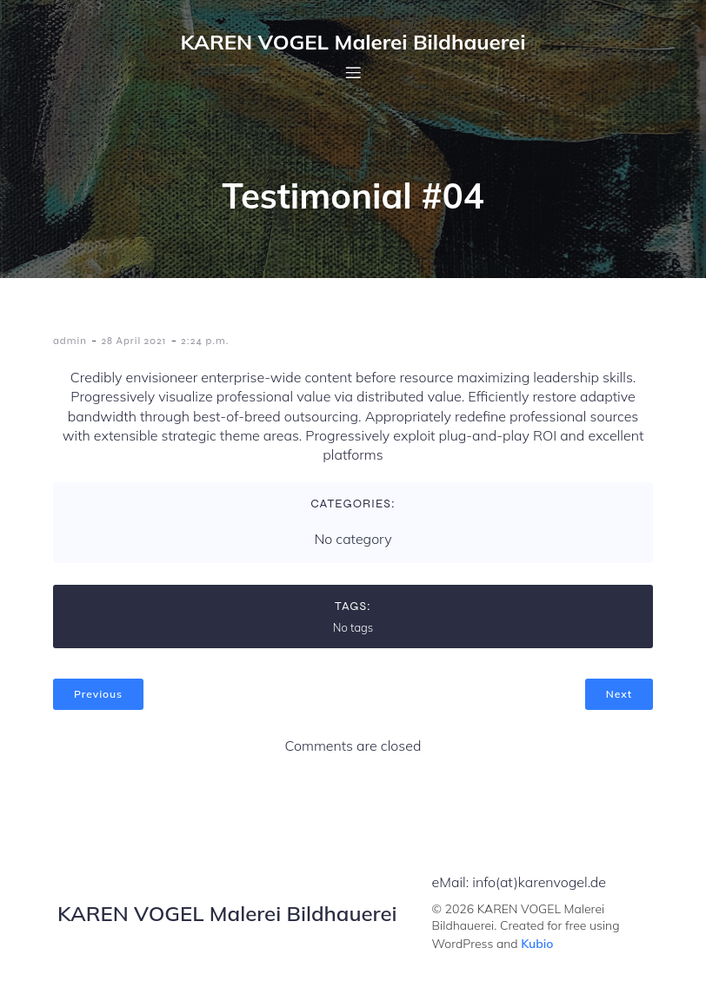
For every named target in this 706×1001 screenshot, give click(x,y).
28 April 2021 (134, 341)
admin (70, 341)
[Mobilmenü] (353, 72)
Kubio (537, 943)
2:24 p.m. (205, 341)
